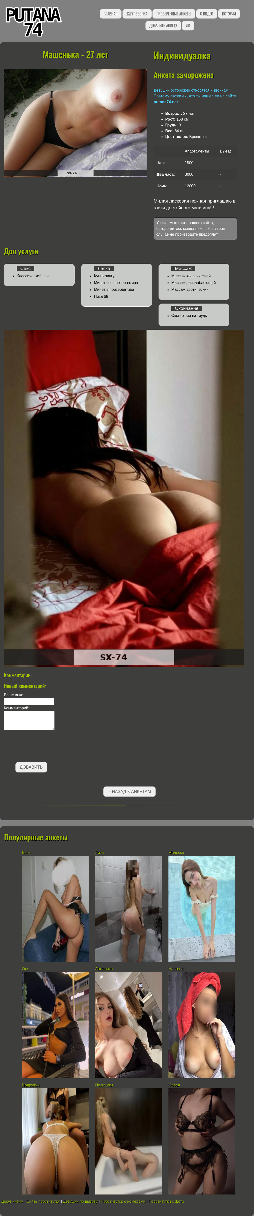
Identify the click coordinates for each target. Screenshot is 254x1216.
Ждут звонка (137, 14)
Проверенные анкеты (173, 14)
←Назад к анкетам (129, 791)
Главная (110, 14)
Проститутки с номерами (123, 1201)
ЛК (188, 25)
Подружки (31, 1085)
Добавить (31, 767)
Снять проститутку (43, 1201)
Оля (26, 969)
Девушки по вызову (80, 1201)
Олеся (174, 1085)
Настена (175, 969)
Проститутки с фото (166, 1201)
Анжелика (104, 969)
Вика (26, 853)
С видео (206, 14)
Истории (229, 14)
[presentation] (40, 746)
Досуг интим (12, 1201)
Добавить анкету (163, 25)
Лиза (99, 853)
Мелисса (176, 853)
